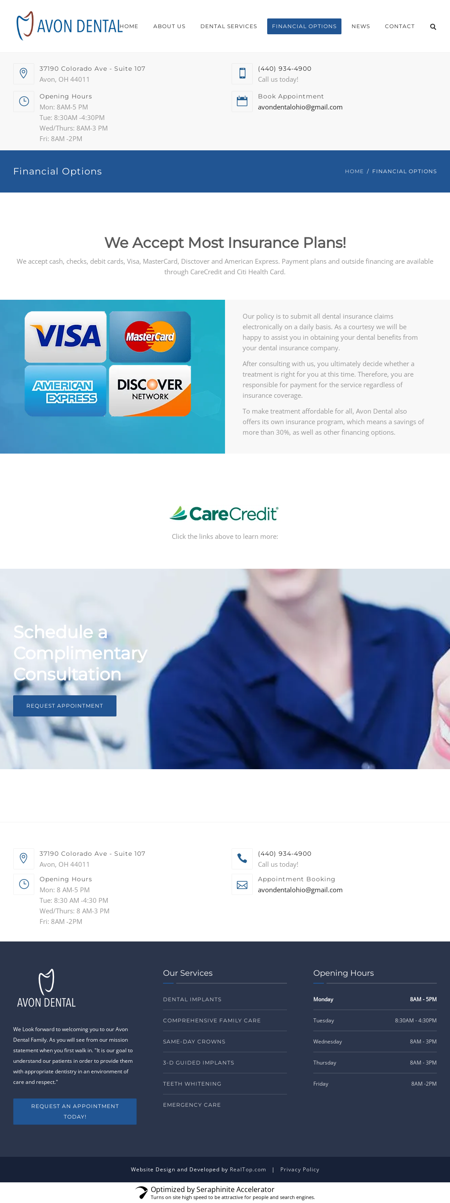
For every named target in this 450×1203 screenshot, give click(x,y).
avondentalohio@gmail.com (300, 106)
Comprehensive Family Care (212, 1020)
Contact (400, 26)
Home (129, 26)
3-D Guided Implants (198, 1062)
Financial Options (304, 26)
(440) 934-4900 (285, 69)
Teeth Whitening (192, 1083)
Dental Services (228, 26)
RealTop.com (248, 1169)
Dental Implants (192, 999)
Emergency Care (192, 1104)
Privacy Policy (299, 1169)
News (361, 26)
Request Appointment (64, 705)
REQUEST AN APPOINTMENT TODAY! (75, 1111)
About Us (169, 26)
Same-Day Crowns (194, 1041)
